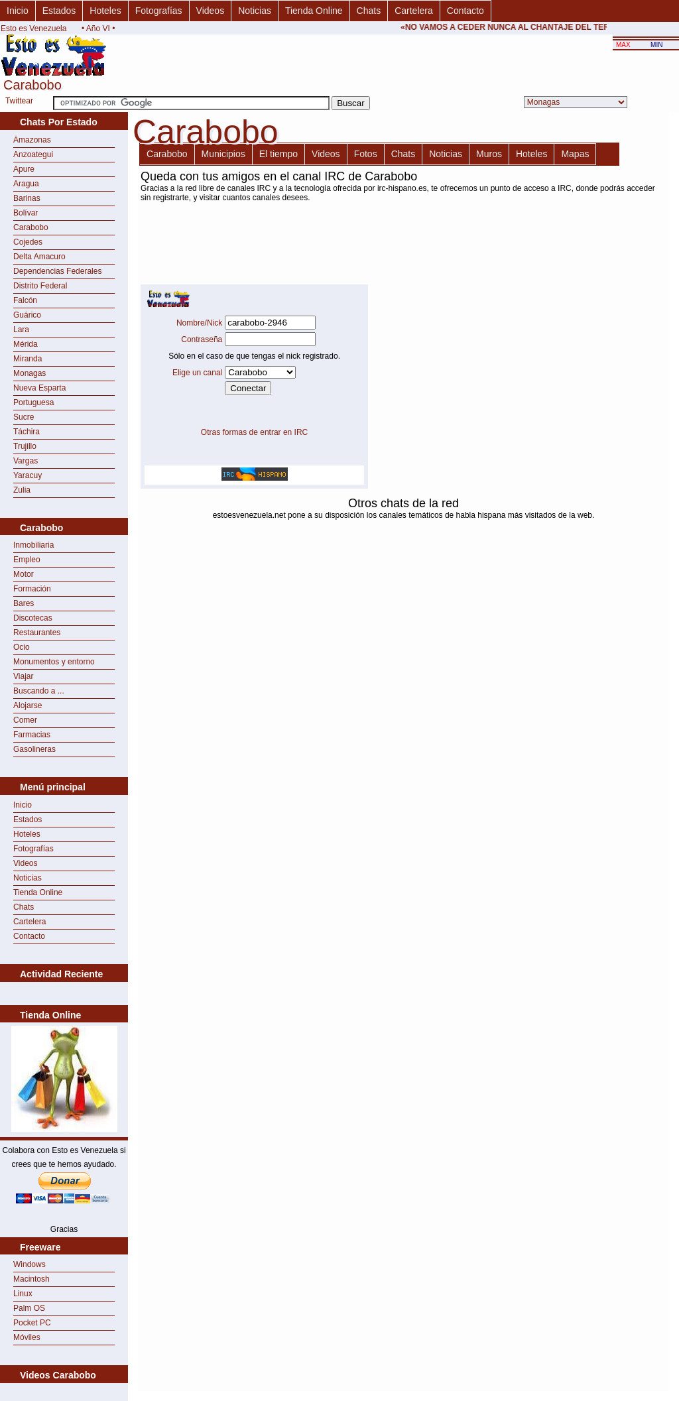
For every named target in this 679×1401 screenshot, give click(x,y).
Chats (369, 10)
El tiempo (278, 154)
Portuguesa (33, 402)
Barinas (26, 198)
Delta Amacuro (39, 256)
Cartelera (414, 10)
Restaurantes (36, 632)
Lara (21, 329)
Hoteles (105, 10)
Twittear (19, 100)
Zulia (22, 490)
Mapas (575, 154)
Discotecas (32, 618)
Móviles (26, 1337)
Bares (23, 603)
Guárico (27, 315)
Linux (22, 1293)
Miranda (27, 358)
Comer (25, 720)
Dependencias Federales (57, 271)
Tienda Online (314, 10)
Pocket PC (32, 1322)
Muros (489, 154)
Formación (32, 588)
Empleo (26, 559)
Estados (59, 10)
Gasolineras (34, 749)
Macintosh (31, 1279)
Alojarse (27, 705)
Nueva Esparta (39, 388)
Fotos (365, 154)
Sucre (23, 417)
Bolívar (25, 212)
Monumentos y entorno (54, 661)
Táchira (26, 431)
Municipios (223, 154)
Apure (23, 169)
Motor (23, 574)
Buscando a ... (38, 691)
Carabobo (30, 227)
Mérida (25, 344)
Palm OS (29, 1308)
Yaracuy (27, 475)
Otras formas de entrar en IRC (254, 432)
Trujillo (24, 446)
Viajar (23, 676)
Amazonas (32, 140)
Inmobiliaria (33, 545)
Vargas (25, 460)
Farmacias (31, 734)
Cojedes (27, 242)
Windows (29, 1264)
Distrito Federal (40, 285)
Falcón (25, 300)
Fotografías (158, 10)
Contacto (465, 10)
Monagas (29, 373)
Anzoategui (33, 154)
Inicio (18, 10)
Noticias (254, 10)
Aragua (26, 183)
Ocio (21, 647)
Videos (210, 10)
